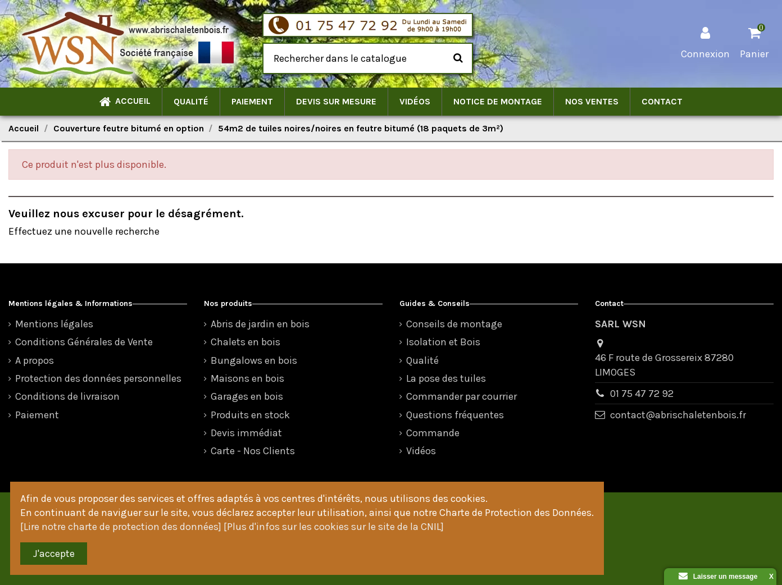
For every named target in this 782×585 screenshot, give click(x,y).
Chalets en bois (245, 342)
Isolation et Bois (443, 342)
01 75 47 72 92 (642, 393)
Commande (433, 433)
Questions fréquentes (455, 415)
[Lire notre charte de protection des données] (120, 526)
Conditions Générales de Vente (84, 342)
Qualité (422, 360)
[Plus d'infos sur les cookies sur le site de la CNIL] (334, 526)
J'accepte (54, 553)
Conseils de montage (454, 324)
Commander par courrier (461, 396)
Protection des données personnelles (98, 378)
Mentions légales (54, 324)
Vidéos (421, 451)
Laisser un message (718, 577)
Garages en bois (247, 396)
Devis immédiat (246, 433)
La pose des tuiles (446, 378)
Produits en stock (250, 415)
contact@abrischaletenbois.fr (678, 415)
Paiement (37, 415)
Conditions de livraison (67, 396)
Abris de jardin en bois (260, 324)
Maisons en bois (247, 378)
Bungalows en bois (254, 360)
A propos (34, 360)
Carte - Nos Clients (253, 451)
